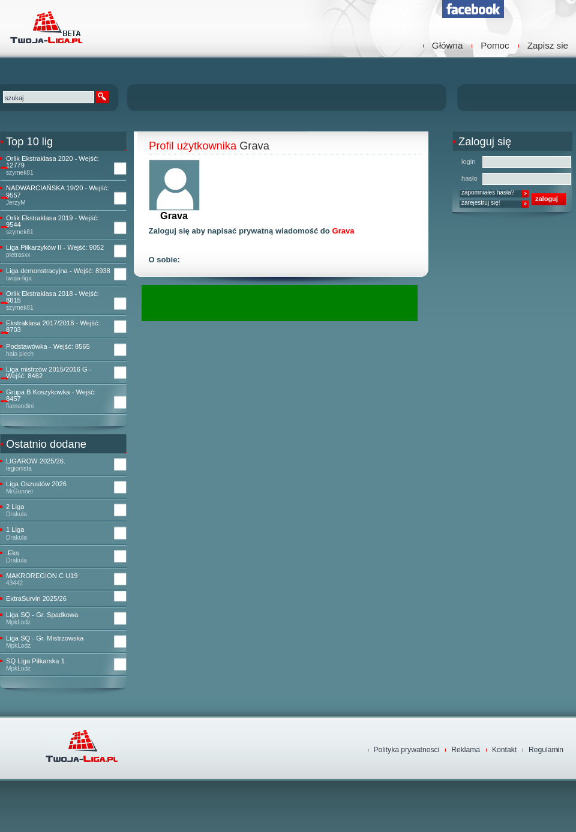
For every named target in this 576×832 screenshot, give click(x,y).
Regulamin (546, 750)
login (468, 161)
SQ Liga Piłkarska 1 (35, 661)
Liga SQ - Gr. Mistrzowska (44, 638)
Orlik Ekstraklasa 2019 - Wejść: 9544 (52, 221)
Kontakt (504, 750)
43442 (14, 583)
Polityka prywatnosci (407, 750)
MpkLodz (18, 622)
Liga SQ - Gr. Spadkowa (42, 615)
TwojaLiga (45, 27)
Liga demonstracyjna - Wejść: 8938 (58, 271)
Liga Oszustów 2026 (36, 484)
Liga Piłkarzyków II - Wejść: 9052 (55, 247)
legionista (19, 468)
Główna (447, 45)
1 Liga (15, 529)
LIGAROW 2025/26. (35, 461)
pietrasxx (18, 255)
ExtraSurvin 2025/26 (36, 598)
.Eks (12, 553)
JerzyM (16, 202)
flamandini (20, 406)
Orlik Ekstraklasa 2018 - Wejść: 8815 (52, 297)
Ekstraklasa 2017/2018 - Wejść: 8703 (53, 326)
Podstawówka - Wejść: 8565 (48, 346)
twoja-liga (19, 278)
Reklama (465, 750)
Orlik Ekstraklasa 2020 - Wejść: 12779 (52, 162)
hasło (469, 178)
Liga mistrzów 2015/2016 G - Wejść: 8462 (48, 372)
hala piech (20, 354)
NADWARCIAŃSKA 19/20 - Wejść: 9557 (57, 191)
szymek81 (20, 172)
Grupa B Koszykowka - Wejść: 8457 (51, 395)
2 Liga (15, 507)
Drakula (16, 514)
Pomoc (495, 45)
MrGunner (20, 491)
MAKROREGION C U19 (41, 576)
